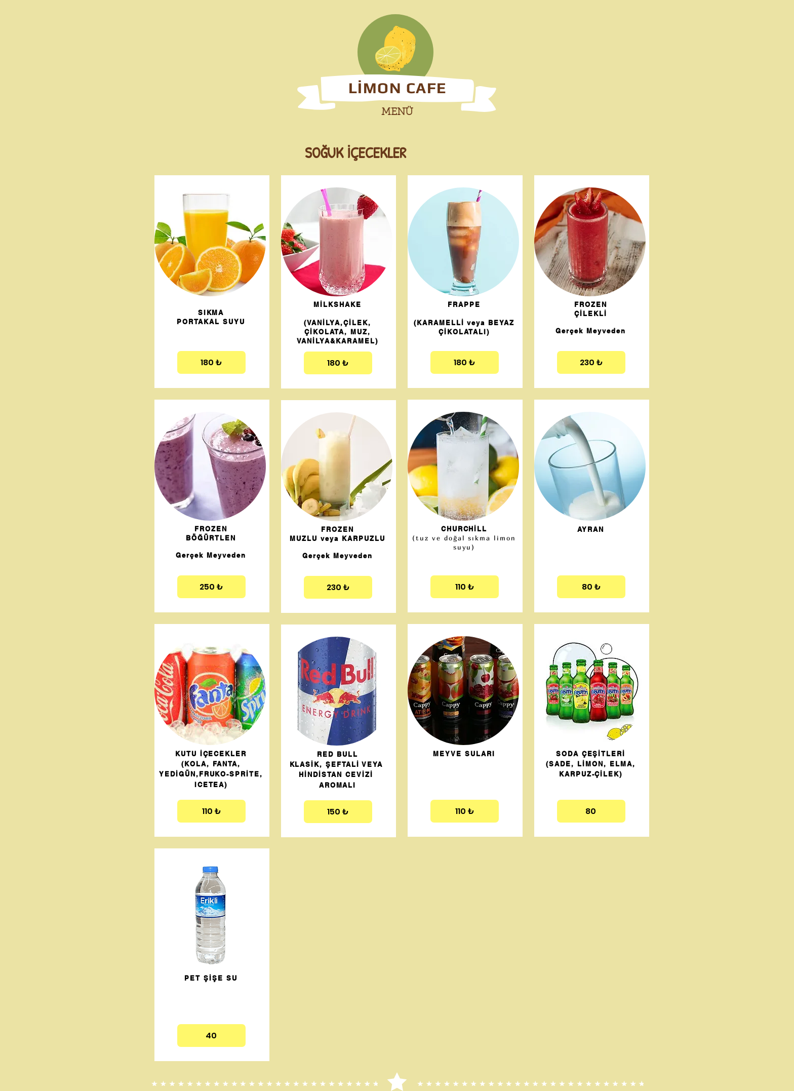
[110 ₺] (211, 811)
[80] (591, 811)
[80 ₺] (591, 586)
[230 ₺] (338, 587)
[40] (211, 1035)
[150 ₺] (338, 811)
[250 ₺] (211, 586)
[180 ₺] (211, 362)
